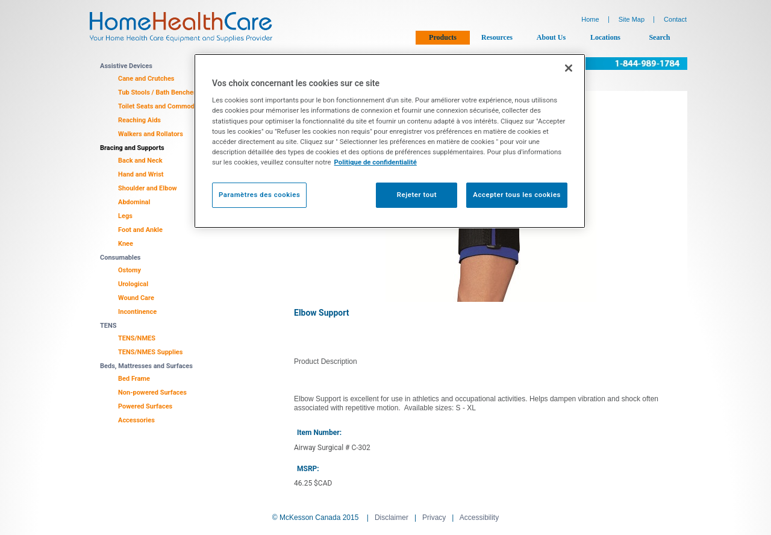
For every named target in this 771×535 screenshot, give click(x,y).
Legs (125, 216)
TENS (108, 326)
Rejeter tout (417, 194)
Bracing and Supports (132, 148)
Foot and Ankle (140, 230)
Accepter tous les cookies (517, 194)
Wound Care (136, 298)
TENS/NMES (136, 338)
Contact (675, 19)
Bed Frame (134, 379)
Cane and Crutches (146, 79)
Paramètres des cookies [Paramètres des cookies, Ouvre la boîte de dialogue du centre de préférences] (259, 194)
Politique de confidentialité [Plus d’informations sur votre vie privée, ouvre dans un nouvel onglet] (375, 162)
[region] (389, 141)
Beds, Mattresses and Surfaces (146, 366)
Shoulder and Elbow (147, 188)
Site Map (632, 19)
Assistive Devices (126, 66)
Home (590, 19)
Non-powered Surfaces (152, 392)
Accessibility (479, 517)
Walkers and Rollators (150, 134)
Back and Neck (140, 160)
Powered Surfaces (145, 406)
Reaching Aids (139, 120)
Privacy (434, 517)
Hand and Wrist (141, 174)
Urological (133, 284)
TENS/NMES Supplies (150, 352)
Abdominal (134, 202)
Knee (125, 244)
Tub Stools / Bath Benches (157, 92)
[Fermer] (568, 68)
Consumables (120, 257)
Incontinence (137, 312)
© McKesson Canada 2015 (315, 517)
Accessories (136, 420)
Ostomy (129, 270)
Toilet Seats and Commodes (159, 106)
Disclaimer (391, 517)
